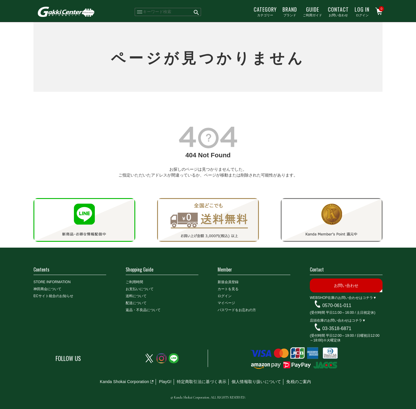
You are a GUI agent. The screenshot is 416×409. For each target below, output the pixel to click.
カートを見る (228, 289)
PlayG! (165, 381)
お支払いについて (140, 289)
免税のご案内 (298, 381)
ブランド (289, 11)
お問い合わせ (338, 11)
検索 (196, 12)
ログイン (362, 11)
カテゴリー (265, 11)
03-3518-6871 (336, 328)
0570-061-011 (336, 305)
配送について (136, 303)
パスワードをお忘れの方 (237, 310)
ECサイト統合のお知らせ (53, 296)
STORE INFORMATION (52, 282)
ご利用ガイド (312, 11)
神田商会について (47, 289)
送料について (136, 296)
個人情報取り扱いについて (256, 381)
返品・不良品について (143, 310)
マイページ (226, 303)
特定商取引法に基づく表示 (201, 381)
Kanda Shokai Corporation (124, 381)
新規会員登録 (228, 282)
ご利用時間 (134, 282)
